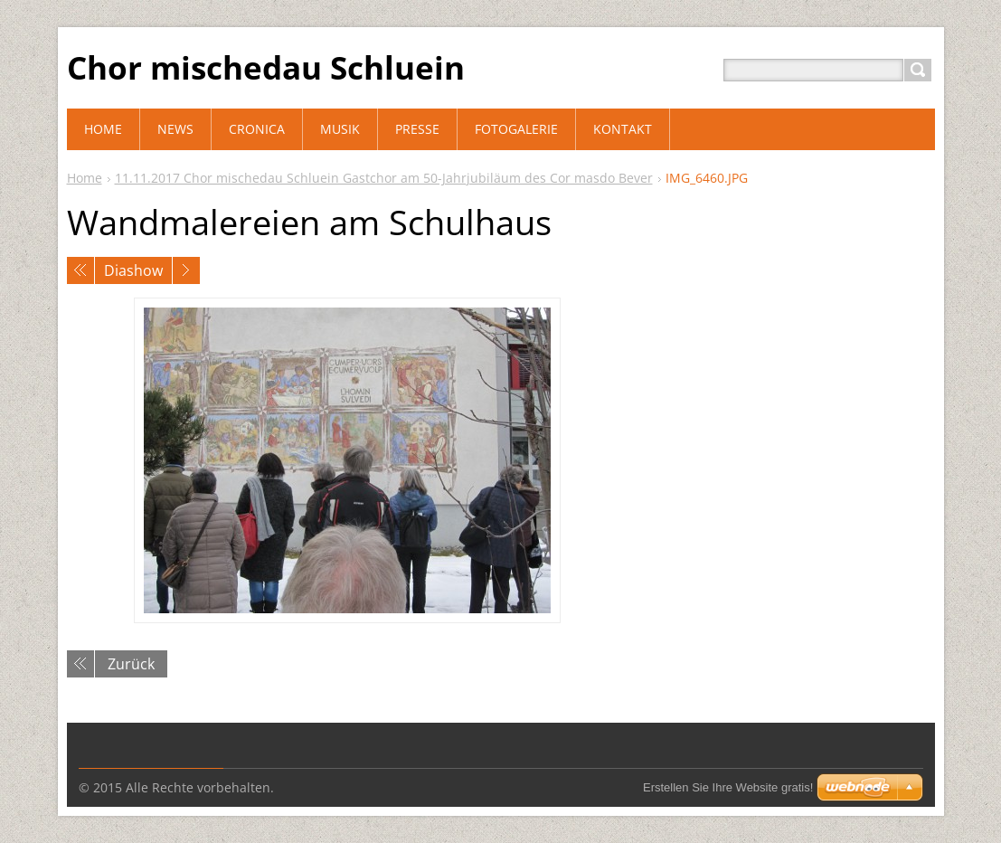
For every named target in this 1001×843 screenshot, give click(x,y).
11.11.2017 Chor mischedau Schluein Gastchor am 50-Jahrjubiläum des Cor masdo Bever (384, 177)
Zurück (131, 664)
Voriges (80, 270)
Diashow (133, 270)
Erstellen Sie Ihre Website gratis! (728, 787)
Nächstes (186, 270)
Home (84, 177)
